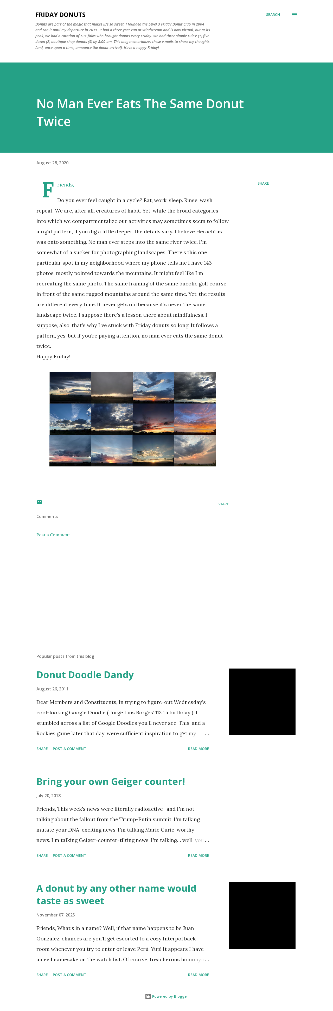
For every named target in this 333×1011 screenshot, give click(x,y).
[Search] (273, 14)
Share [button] (263, 183)
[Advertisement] (124, 588)
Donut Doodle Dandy (85, 674)
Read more (198, 748)
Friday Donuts (60, 14)
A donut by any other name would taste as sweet (116, 894)
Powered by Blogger (166, 996)
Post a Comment (53, 534)
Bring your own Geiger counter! (110, 781)
